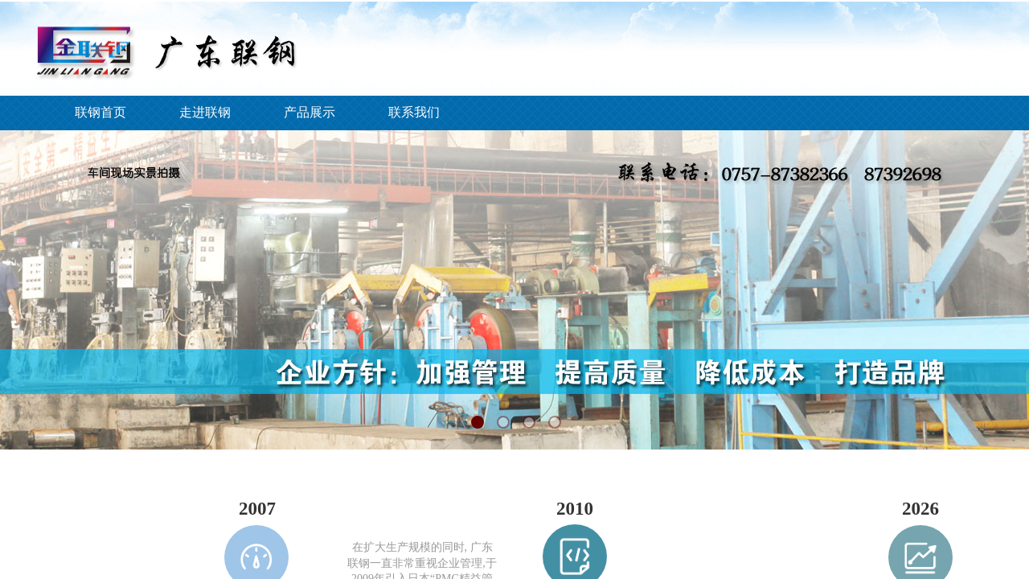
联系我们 (414, 112)
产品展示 (309, 112)
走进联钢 (205, 112)
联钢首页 (100, 112)
